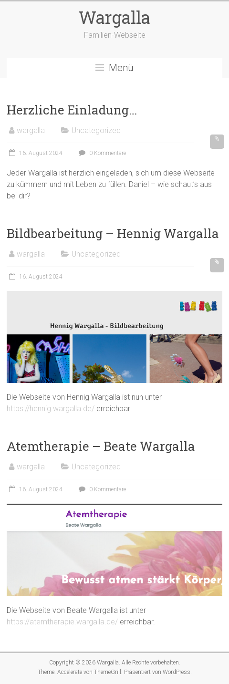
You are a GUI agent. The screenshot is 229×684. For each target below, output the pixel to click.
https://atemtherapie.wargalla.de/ (62, 621)
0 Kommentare (101, 153)
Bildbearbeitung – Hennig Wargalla (113, 233)
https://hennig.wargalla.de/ (50, 408)
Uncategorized (96, 130)
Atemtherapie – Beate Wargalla (101, 446)
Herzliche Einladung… (72, 110)
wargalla (31, 130)
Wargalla (114, 17)
